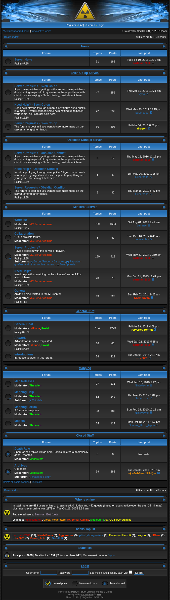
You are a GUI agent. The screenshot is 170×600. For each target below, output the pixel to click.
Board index (11, 37)
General (20, 290)
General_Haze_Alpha (142, 425)
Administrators (33, 519)
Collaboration (24, 233)
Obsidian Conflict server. (84, 140)
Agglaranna (66, 535)
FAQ (81, 25)
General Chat (23, 324)
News (85, 46)
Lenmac (142, 225)
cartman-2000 (142, 63)
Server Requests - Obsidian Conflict (39, 187)
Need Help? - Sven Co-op (32, 104)
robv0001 (142, 358)
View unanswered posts (16, 31)
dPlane (35, 328)
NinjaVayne (142, 385)
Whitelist (20, 220)
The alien (36, 385)
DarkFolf (57, 538)
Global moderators (54, 519)
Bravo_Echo (38, 538)
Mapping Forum (25, 407)
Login (100, 25)
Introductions (24, 354)
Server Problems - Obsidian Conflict (39, 153)
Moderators (36, 458)
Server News (23, 59)
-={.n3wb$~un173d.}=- (142, 473)
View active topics (41, 31)
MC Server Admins (41, 224)
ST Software (87, 594)
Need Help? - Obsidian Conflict (36, 169)
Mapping (85, 368)
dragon (141, 128)
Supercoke (141, 112)
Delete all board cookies (16, 482)
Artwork (20, 338)
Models (19, 421)
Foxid (45, 328)
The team (37, 482)
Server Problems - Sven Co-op (35, 86)
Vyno (142, 94)
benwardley (142, 239)
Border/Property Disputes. (49, 261)
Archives (20, 465)
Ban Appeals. (68, 264)
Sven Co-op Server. (85, 73)
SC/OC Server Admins (118, 519)
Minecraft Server (85, 207)
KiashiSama (141, 297)
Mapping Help (24, 392)
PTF (99, 594)
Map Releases (24, 381)
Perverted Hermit (142, 329)
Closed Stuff (85, 435)
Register (71, 25)
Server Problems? (27, 247)
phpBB (74, 592)
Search (90, 25)
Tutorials (37, 400)
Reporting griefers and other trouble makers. (47, 263)
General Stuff (85, 311)
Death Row (22, 448)
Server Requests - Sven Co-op (35, 123)
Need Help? (22, 271)
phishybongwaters (91, 535)
